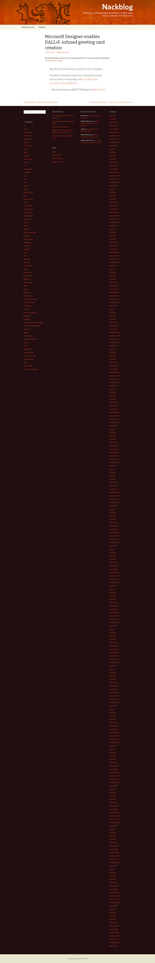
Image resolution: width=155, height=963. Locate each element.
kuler (25, 256)
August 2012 (113, 666)
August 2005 (113, 946)
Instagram (27, 246)
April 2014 (112, 599)
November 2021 (114, 296)
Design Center (28, 192)
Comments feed (57, 158)
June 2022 (112, 272)
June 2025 (112, 152)
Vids (25, 362)
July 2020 (112, 349)
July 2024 (112, 189)
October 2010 (113, 739)
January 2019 (113, 409)
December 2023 (114, 212)
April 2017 (112, 479)
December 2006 (114, 893)
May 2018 (112, 436)
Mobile (26, 269)
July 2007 (112, 869)
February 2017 (113, 486)
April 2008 (112, 839)
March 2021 (112, 322)
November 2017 (114, 456)
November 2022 (114, 256)
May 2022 (112, 276)
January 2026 (113, 129)
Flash (25, 202)
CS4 (25, 176)
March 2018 (112, 442)
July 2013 (112, 629)
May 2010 (112, 756)
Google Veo (27, 219)
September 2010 (114, 742)
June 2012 (112, 672)
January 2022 (113, 289)
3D (24, 126)
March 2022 (112, 282)
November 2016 (114, 496)
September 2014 (114, 582)
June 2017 (112, 472)
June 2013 (112, 632)
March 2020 (112, 362)
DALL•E (26, 186)
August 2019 (113, 386)
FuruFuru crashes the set (60, 127)
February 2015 (113, 566)
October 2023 (113, 219)
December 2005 (114, 933)
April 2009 (112, 799)
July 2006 (112, 909)
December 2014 (114, 572)
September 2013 (114, 622)
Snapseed (27, 329)
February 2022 (113, 286)
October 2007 (113, 859)
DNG (25, 196)
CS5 (25, 179)
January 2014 (113, 609)
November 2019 (114, 376)
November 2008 (114, 816)
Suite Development (30, 339)
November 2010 (114, 736)
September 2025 (114, 142)
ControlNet (27, 172)
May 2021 (112, 316)
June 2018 (112, 432)
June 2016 (112, 512)
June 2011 (112, 712)
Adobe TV (27, 142)
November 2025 (114, 136)
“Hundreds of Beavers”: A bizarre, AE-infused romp (111, 102)
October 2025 (113, 139)
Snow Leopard (28, 336)
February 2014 (113, 606)
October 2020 (113, 339)
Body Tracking (28, 159)
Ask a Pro (27, 156)
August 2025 (113, 146)
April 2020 (112, 359)
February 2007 (113, 886)
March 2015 (112, 562)
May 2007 (112, 876)
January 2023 (113, 249)
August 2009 (113, 786)
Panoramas (27, 292)
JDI (25, 252)
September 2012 (114, 662)
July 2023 (112, 229)
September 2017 (114, 462)
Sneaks (26, 332)
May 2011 (112, 716)
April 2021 (112, 319)
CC (24, 166)
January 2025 (113, 169)
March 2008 (112, 842)
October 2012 (113, 659)
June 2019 (112, 392)
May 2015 (112, 556)
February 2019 (113, 406)
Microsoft (66, 52)
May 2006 (112, 916)
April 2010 (112, 759)
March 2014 (112, 602)
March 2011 (112, 722)
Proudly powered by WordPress (77, 959)
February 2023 (113, 246)
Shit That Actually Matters (32, 326)
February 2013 (113, 646)
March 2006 (112, 923)
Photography (28, 296)
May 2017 (112, 476)
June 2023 (112, 232)
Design (26, 189)
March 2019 (112, 402)
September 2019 (114, 382)
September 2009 (114, 782)
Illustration (27, 236)
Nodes (26, 289)
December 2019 (114, 372)
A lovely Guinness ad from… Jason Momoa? (90, 123)
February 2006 (113, 926)
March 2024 (112, 202)
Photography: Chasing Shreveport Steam (40, 102)
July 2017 (112, 469)
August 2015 (113, 546)
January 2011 (113, 729)
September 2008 (114, 822)
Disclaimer (42, 27)
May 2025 (112, 156)
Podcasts (27, 309)
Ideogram (27, 229)
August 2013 (113, 626)
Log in (54, 152)
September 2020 (114, 342)
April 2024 (112, 199)
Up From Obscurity (30, 356)
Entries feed (56, 155)
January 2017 (113, 489)
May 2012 (112, 676)
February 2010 (113, 766)
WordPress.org (57, 162)
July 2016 (112, 509)
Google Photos (28, 216)
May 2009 (112, 796)
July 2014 (112, 589)
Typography (27, 349)
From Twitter (28, 206)
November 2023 (114, 216)
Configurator (28, 169)
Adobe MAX (27, 136)
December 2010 (114, 732)
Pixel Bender (28, 306)
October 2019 (113, 379)
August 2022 (113, 266)
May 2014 (112, 596)
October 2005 (113, 939)
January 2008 (113, 849)
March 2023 (112, 242)
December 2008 (114, 812)
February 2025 (113, 166)
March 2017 (112, 482)
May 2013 (112, 636)
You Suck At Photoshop (31, 369)
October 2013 (113, 619)
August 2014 (113, 586)
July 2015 (112, 549)
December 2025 (114, 132)
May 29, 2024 (99, 89)
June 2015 (112, 552)
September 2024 (114, 182)
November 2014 (114, 576)
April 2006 (112, 919)
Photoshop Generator (31, 299)
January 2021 (113, 329)
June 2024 (112, 192)
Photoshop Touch (29, 302)
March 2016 (112, 522)
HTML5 (26, 226)
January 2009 (113, 809)
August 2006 (113, 906)
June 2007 (112, 873)
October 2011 (113, 699)
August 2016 (113, 506)
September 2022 (114, 262)
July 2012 (112, 669)
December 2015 (114, 532)
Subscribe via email (28, 27)
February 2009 (113, 806)
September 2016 (114, 502)
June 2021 (112, 312)
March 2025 (112, 162)
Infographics (28, 242)
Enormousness (28, 199)
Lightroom (27, 259)
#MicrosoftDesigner (88, 79)
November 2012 (114, 656)
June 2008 (112, 832)
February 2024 (113, 206)
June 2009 (112, 792)
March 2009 (112, 802)
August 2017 (113, 466)
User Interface (28, 359)
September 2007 (114, 863)
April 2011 (112, 719)
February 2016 (113, 526)
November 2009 (114, 776)
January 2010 (113, 769)
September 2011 (114, 702)
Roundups (27, 319)
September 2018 (114, 422)
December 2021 (114, 292)
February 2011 (113, 726)
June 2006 (112, 913)
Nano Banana (28, 282)
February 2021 (113, 326)
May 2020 (112, 356)
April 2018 (112, 439)
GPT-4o (26, 222)
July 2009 (112, 789)
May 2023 (112, 236)
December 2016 (114, 492)
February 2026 (113, 126)
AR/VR (26, 152)
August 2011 (113, 706)
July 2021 (112, 309)
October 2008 (113, 819)
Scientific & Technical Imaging (33, 322)
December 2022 (114, 252)
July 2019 (112, 389)
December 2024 (114, 172)
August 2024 (113, 186)
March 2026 (112, 122)
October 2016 (113, 499)
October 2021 (113, 299)
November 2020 (114, 336)
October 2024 (113, 179)
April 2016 (112, 519)
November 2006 (114, 896)
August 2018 (113, 426)
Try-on (26, 346)
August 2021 (113, 306)
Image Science (28, 239)
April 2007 (112, 879)
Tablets (26, 342)
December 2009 (114, 772)
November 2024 (114, 176)
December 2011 (114, 692)
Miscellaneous (28, 266)
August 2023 (113, 226)
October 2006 (113, 899)
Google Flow (28, 212)
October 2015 (113, 539)
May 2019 (112, 396)
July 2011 (112, 709)
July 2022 (112, 269)
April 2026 (112, 119)
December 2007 (114, 853)
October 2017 (113, 459)
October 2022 (113, 259)
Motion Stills (28, 272)
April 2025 (112, 159)
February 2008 (113, 846)
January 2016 (113, 529)
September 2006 (114, 903)
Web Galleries (28, 366)
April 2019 (112, 399)
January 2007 (113, 889)
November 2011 (114, 696)
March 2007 (112, 883)
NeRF (25, 286)
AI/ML (60, 52)
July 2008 (112, 829)
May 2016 (112, 516)
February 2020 (113, 366)
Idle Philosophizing (30, 232)
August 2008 (113, 826)
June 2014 (112, 592)
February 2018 (113, 446)
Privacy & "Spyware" (30, 312)
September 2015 (114, 542)
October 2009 (113, 779)
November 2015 (114, 536)
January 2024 (113, 209)
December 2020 (114, 332)
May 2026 (112, 116)
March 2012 (112, 682)
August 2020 (113, 346)
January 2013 (113, 649)
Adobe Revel (28, 139)
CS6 (25, 182)
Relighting (27, 316)
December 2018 (114, 412)
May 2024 (112, 196)
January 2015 (113, 569)
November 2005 (114, 936)
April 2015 (112, 559)
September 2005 (114, 943)
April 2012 (112, 679)
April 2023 (112, 239)
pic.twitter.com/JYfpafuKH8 (63, 83)
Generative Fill (28, 209)
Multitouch (27, 279)
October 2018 (113, 419)
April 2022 (112, 279)
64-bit (25, 129)
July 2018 (112, 429)
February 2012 (113, 686)
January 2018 (113, 449)
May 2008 (112, 836)
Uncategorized (28, 352)
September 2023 (114, 222)
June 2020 (112, 352)
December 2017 (114, 452)
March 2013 (112, 642)
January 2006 (113, 929)
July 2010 (112, 749)
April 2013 (112, 639)
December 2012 (114, 652)
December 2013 (114, 612)
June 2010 (112, 752)
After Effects (28, 146)
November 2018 (114, 416)
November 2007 (114, 856)
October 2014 (113, 579)
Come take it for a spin (53, 60)
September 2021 (114, 302)
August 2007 (113, 866)
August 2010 (113, 746)
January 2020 (113, 369)
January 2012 (113, 689)
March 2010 (112, 762)
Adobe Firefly (28, 132)
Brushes (26, 162)
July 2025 (112, 149)
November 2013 (114, 616)
